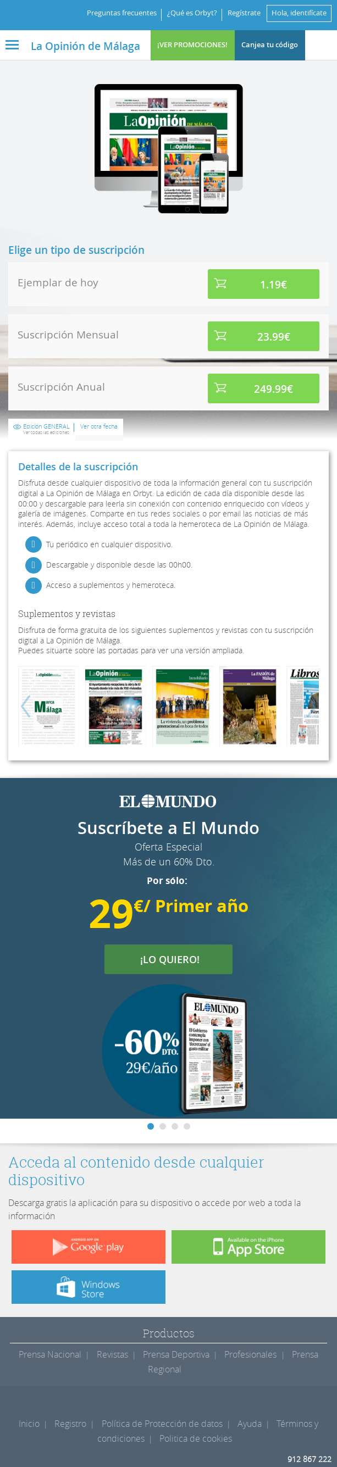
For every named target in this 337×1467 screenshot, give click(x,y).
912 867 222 (310, 1459)
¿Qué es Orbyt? (192, 13)
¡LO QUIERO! (176, 959)
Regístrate (244, 13)
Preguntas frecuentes (122, 13)
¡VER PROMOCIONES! (192, 44)
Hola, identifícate (299, 13)
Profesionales (250, 1354)
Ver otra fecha (99, 426)
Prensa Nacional (50, 1354)
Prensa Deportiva (176, 1354)
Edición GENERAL (46, 429)
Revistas (112, 1354)
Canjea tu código (269, 44)
